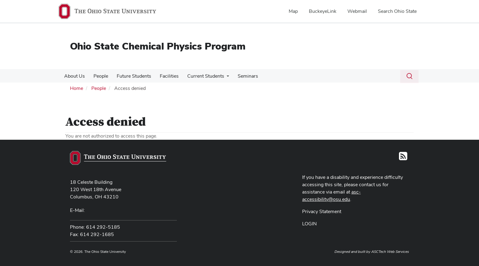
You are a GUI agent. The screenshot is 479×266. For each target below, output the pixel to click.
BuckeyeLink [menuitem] (322, 11)
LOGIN (309, 223)
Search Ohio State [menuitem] (397, 11)
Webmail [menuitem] (357, 11)
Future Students (131, 76)
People (99, 76)
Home (76, 88)
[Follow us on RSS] (403, 158)
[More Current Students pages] (221, 78)
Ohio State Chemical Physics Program (158, 46)
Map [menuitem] (293, 11)
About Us (74, 76)
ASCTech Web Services (390, 251)
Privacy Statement (321, 211)
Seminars (241, 76)
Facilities (164, 76)
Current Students (200, 76)
